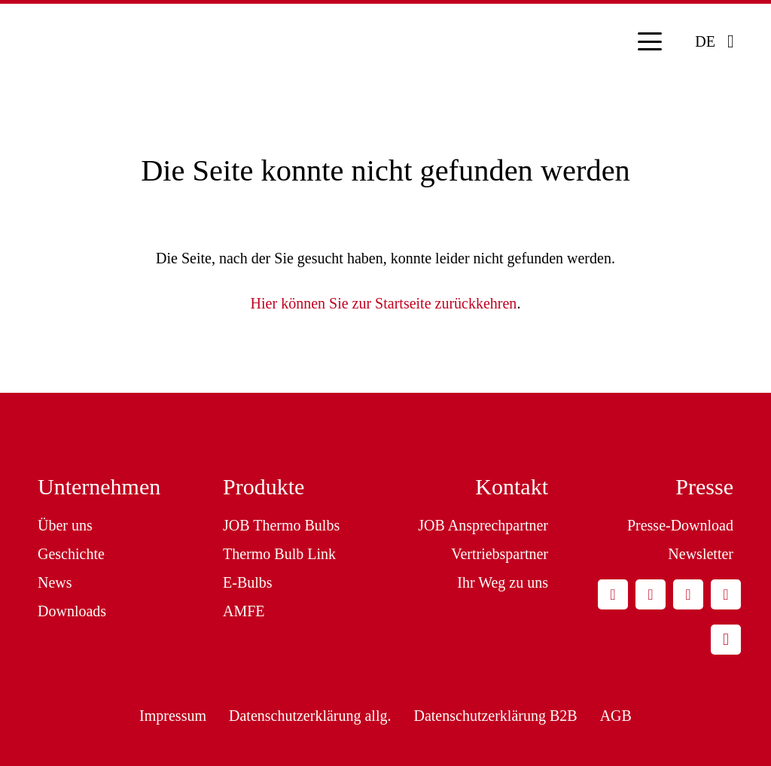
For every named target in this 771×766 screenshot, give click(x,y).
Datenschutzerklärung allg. (310, 715)
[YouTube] (726, 594)
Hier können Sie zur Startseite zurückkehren (384, 303)
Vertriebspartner (499, 554)
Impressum (172, 715)
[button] (650, 41)
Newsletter (700, 554)
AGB (616, 715)
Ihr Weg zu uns (502, 582)
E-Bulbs (248, 582)
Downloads (72, 611)
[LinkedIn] (650, 594)
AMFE (244, 611)
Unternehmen (99, 486)
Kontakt (511, 486)
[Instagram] (726, 640)
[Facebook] (688, 594)
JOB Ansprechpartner (483, 525)
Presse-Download (680, 525)
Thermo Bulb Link (279, 554)
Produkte (263, 486)
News (55, 582)
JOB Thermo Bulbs (281, 525)
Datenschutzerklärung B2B (495, 715)
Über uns (65, 525)
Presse (704, 486)
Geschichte (71, 554)
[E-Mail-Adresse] (613, 594)
